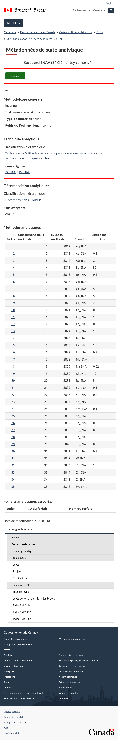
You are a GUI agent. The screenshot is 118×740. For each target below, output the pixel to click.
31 (13, 458)
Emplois (8, 655)
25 (13, 416)
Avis (6, 727)
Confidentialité (11, 733)
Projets (17, 571)
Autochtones (65, 687)
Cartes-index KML (21, 585)
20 (13, 380)
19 (13, 373)
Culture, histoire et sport (71, 655)
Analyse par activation (82, 153)
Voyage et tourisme (14, 666)
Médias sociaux (12, 711)
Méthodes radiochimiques (43, 153)
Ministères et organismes (72, 638)
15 (13, 345)
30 (13, 451)
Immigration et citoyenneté (18, 660)
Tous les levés (21, 591)
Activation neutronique (21, 158)
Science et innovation (70, 682)
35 (13, 486)
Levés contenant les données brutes (34, 598)
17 (13, 359)
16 (13, 352)
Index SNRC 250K (23, 612)
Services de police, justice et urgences (78, 660)
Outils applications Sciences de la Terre (29, 39)
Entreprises (10, 671)
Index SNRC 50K (22, 619)
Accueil (15, 537)
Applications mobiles (14, 717)
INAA (46, 158)
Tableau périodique (22, 551)
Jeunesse (63, 698)
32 (13, 465)
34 (13, 479)
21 (13, 388)
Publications (20, 578)
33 (13, 472)
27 (13, 430)
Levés (16, 564)
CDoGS (60, 39)
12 (13, 324)
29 (13, 444)
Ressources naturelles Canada (37, 32)
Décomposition (16, 200)
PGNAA (10, 172)
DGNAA (24, 172)
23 (13, 402)
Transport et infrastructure (73, 666)
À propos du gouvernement (18, 644)
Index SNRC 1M (22, 605)
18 (13, 366)
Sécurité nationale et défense (19, 698)
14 (13, 338)
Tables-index (18, 558)
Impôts (7, 687)
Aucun (36, 200)
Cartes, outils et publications (75, 32)
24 (13, 409)
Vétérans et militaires (70, 693)
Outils (99, 32)
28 (13, 437)
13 (13, 331)
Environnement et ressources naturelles (24, 693)
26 (13, 423)
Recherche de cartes (23, 544)
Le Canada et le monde (71, 671)
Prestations (9, 676)
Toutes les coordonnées (16, 638)
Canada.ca (10, 32)
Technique (12, 153)
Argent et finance (68, 676)
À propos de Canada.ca (16, 722)
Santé (7, 682)
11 (13, 317)
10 (13, 310)
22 (13, 395)
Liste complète (15, 75)
